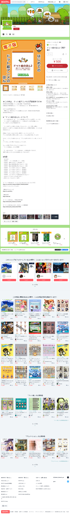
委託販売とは (4, 494)
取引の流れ (50, 113)
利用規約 (16, 511)
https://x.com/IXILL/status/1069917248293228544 (15, 184)
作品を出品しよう (52, 1)
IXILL (14, 26)
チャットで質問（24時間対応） (43, 486)
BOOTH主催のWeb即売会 (24, 494)
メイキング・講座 (57, 42)
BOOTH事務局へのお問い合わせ (43, 488)
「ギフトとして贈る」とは (54, 80)
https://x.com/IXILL (7, 191)
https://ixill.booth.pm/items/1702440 (12, 201)
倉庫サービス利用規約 (23, 511)
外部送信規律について (49, 511)
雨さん (60, 276)
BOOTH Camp (4, 501)
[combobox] (18, 2)
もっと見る (35, 286)
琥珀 (42, 276)
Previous (2, 62)
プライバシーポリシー (39, 511)
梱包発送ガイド (4, 491)
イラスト (49, 42)
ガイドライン (31, 511)
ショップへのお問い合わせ (52, 123)
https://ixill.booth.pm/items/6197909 (12, 206)
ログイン (33, 1)
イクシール (35, 229)
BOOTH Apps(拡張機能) (6, 483)
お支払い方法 (51, 115)
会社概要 (11, 511)
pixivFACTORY (49, 106)
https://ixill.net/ (6, 196)
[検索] (24, 2)
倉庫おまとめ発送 (23, 491)
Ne (24, 276)
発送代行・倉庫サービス (6, 488)
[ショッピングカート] (60, 2)
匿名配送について (5, 486)
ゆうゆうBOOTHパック (60, 97)
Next (44, 62)
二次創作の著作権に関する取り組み (8, 497)
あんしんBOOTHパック (50, 97)
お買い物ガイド (22, 483)
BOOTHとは (41, 1)
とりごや (8, 276)
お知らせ (38, 480)
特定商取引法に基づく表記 (52, 121)
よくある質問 (39, 483)
